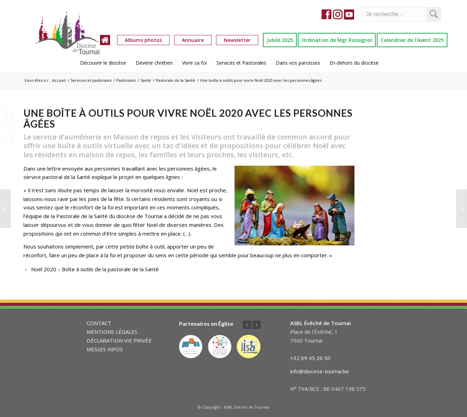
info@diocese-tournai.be (319, 371)
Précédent (247, 325)
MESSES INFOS (105, 349)
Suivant (256, 325)
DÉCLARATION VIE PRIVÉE (119, 340)
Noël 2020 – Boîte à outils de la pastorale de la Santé (95, 269)
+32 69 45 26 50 (310, 357)
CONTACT (99, 322)
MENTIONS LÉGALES (112, 331)
